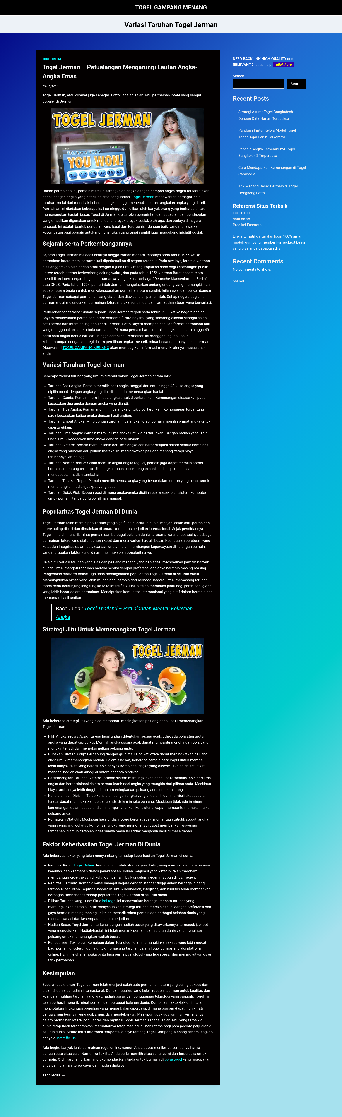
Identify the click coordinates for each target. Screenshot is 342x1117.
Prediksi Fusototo (247, 225)
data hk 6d (241, 219)
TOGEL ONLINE (52, 59)
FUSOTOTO (242, 213)
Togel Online (84, 865)
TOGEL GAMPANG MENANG (86, 347)
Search (238, 76)
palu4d (238, 281)
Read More (54, 1075)
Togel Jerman (143, 197)
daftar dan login (269, 236)
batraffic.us (66, 1038)
